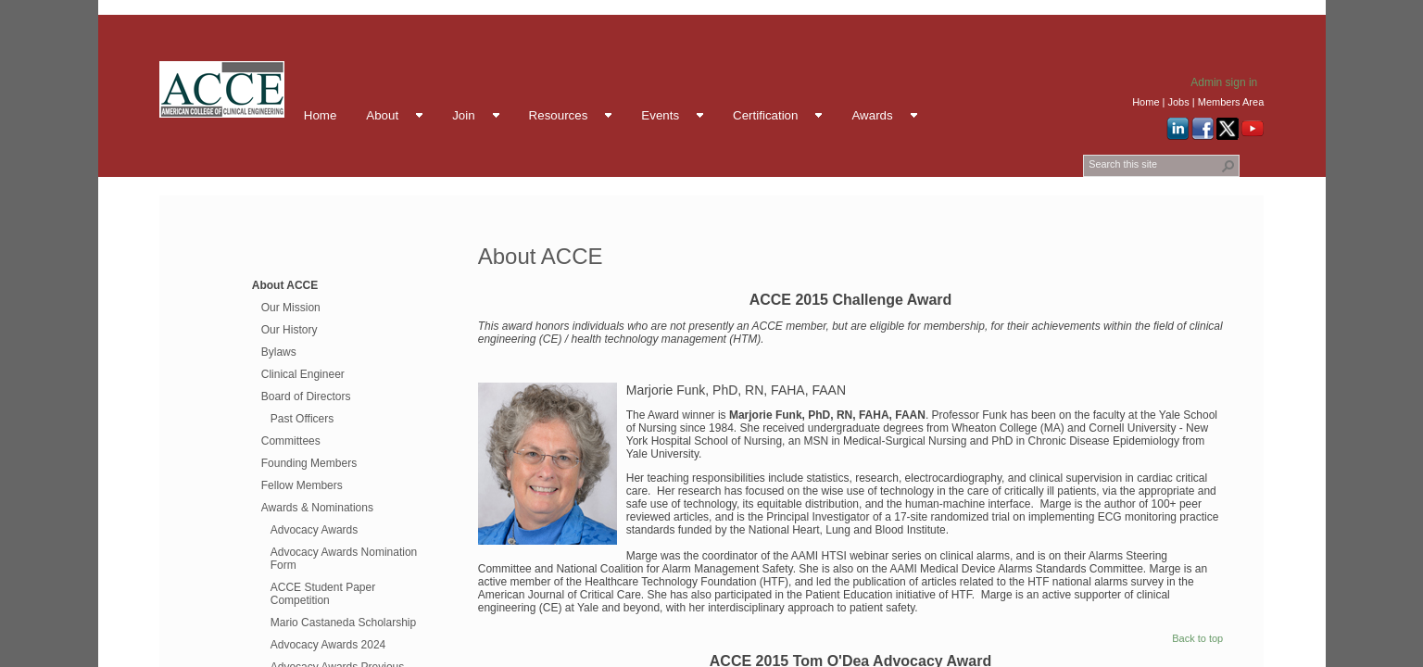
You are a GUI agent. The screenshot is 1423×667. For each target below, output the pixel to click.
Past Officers (302, 418)
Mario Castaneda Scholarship (343, 622)
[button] (1228, 166)
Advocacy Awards (315, 529)
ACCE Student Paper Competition (323, 594)
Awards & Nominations (317, 507)
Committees (291, 440)
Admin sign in (1223, 82)
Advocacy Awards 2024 (328, 644)
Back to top (1197, 638)
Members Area (1231, 101)
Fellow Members (302, 485)
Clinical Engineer (303, 374)
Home (1145, 101)
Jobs (1178, 101)
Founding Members (309, 463)
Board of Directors (306, 396)
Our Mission (291, 307)
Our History (289, 329)
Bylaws (278, 352)
